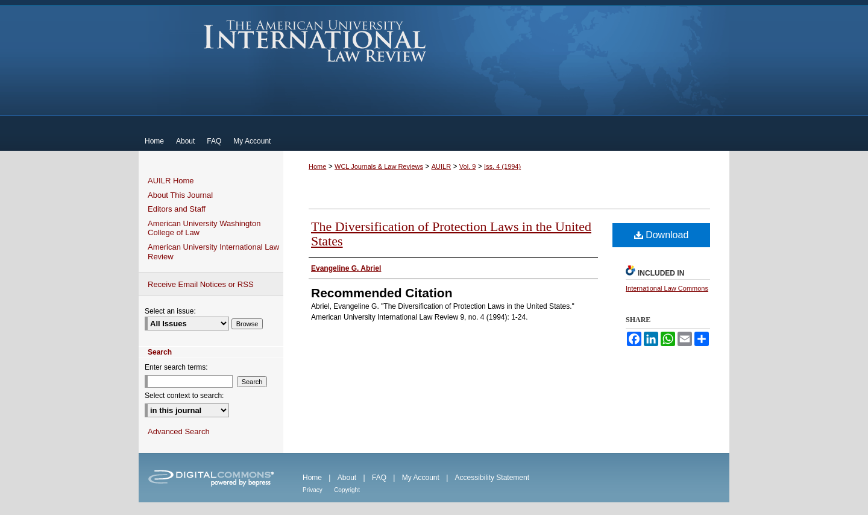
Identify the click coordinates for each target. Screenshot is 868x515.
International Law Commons (667, 288)
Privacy (312, 490)
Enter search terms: (176, 367)
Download (661, 235)
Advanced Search (179, 431)
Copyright (347, 490)
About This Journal (180, 195)
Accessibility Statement (492, 477)
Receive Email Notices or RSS (201, 284)
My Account (420, 477)
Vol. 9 (467, 166)
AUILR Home (171, 180)
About (347, 477)
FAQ (379, 477)
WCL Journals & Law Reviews (379, 166)
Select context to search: (184, 395)
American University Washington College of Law (204, 228)
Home (317, 166)
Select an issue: (170, 311)
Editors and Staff (177, 208)
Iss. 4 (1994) (502, 166)
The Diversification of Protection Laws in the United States (451, 233)
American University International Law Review (315, 41)
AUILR (441, 166)
